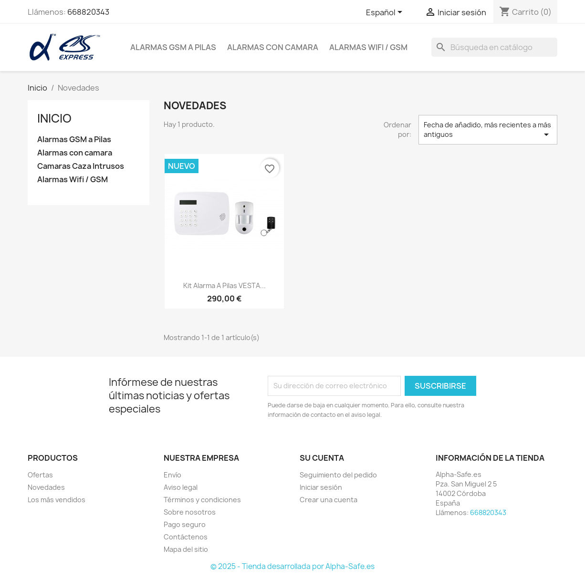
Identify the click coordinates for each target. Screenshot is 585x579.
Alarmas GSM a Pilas (173, 47)
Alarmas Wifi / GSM (368, 47)
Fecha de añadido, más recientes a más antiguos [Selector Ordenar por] (488, 130)
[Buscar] (494, 47)
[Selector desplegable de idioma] (386, 13)
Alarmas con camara (272, 47)
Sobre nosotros (190, 512)
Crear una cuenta (328, 499)
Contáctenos (186, 536)
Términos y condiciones (202, 499)
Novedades (46, 487)
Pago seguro (185, 524)
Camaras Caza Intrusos (80, 166)
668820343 (88, 12)
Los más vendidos (56, 499)
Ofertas (40, 474)
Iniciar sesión (321, 487)
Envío (172, 474)
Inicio (54, 118)
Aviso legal (181, 487)
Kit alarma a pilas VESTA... (224, 285)
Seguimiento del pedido (338, 474)
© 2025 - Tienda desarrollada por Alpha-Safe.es (292, 566)
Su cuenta (322, 458)
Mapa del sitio (186, 549)
